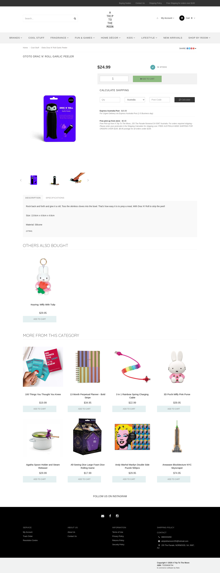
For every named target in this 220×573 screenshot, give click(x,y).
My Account (164, 18)
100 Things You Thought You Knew (43, 394)
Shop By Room (199, 37)
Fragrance (60, 37)
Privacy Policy (118, 536)
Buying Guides (125, 3)
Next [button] (88, 179)
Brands (15, 37)
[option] (58, 116)
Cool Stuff (36, 37)
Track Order (28, 536)
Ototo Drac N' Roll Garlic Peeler (54, 48)
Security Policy (118, 544)
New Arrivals (172, 37)
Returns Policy (118, 540)
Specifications (55, 198)
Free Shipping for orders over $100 (180, 3)
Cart (187, 18)
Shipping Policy (155, 3)
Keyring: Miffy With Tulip (43, 304)
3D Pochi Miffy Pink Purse (177, 394)
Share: (187, 48)
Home (25, 48)
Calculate (184, 99)
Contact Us (140, 3)
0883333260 (164, 537)
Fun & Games (85, 37)
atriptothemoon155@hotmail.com (172, 541)
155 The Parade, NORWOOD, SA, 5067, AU (175, 546)
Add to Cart (147, 79)
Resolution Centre (30, 540)
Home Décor (111, 37)
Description (33, 198)
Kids (131, 37)
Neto (178, 568)
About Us (71, 532)
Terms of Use (117, 532)
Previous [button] (20, 179)
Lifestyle (149, 37)
